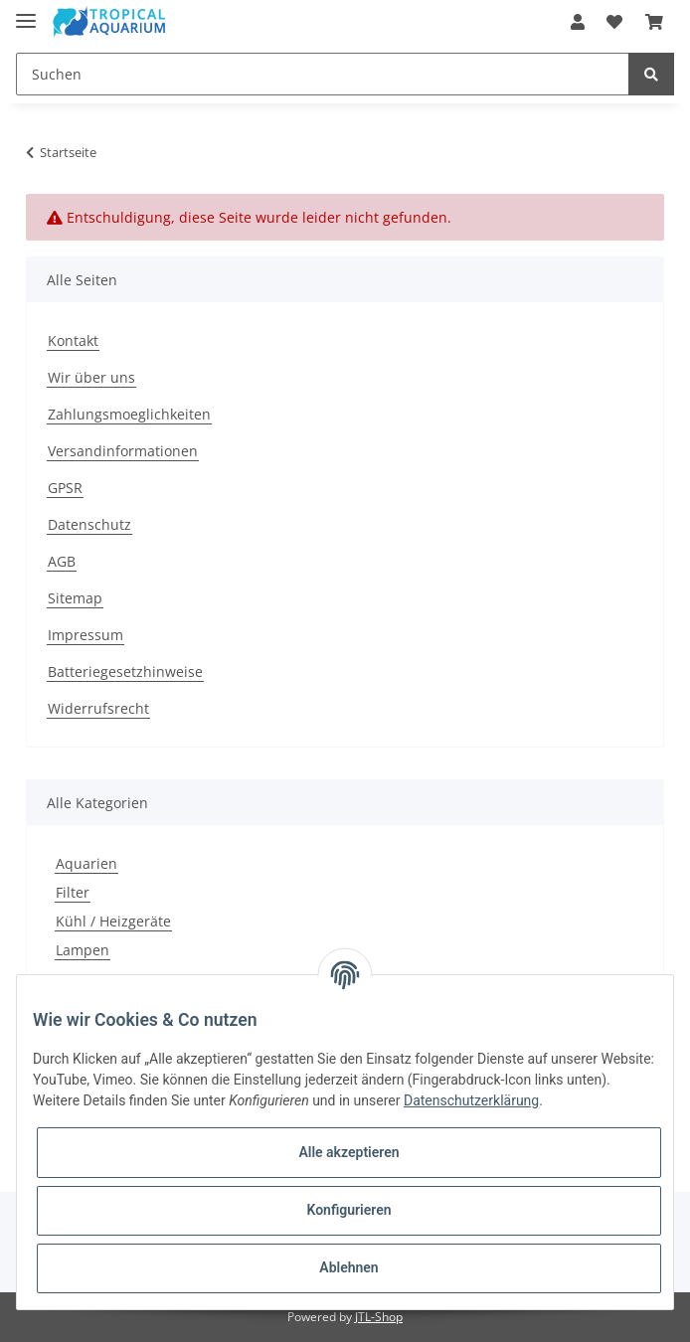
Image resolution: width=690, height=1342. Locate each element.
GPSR (65, 487)
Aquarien (86, 863)
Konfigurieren (348, 1210)
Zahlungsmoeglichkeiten (129, 414)
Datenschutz (89, 524)
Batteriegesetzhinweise (125, 671)
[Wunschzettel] (614, 22)
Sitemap (75, 597)
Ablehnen (348, 1267)
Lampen (82, 949)
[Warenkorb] (654, 22)
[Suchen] (322, 74)
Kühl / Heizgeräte (113, 921)
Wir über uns (91, 377)
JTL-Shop (379, 1316)
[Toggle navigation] (26, 12)
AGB (62, 561)
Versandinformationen (123, 450)
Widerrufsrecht (98, 708)
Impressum (85, 634)
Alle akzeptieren (348, 1152)
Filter (72, 892)
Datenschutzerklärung (471, 1100)
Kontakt (73, 340)
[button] (578, 22)
